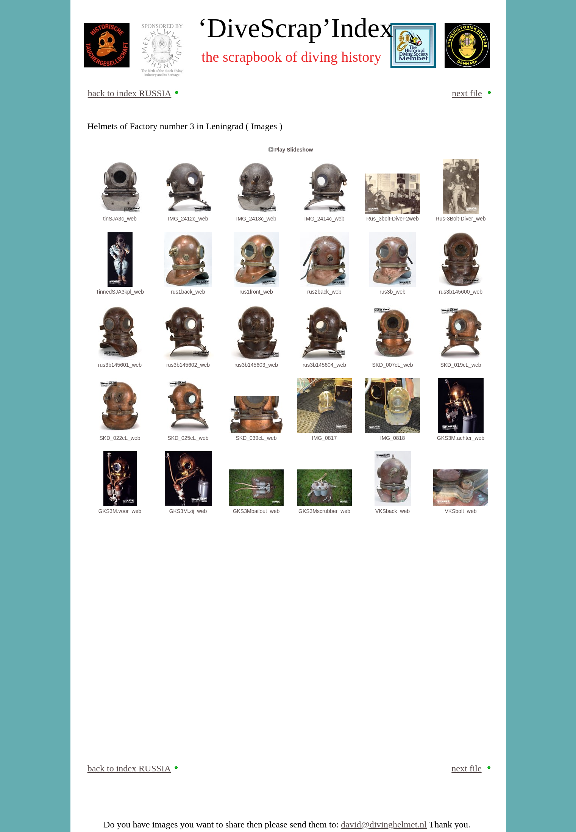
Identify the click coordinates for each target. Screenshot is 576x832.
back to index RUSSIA (130, 93)
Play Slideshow (294, 150)
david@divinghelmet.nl (384, 824)
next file (467, 93)
